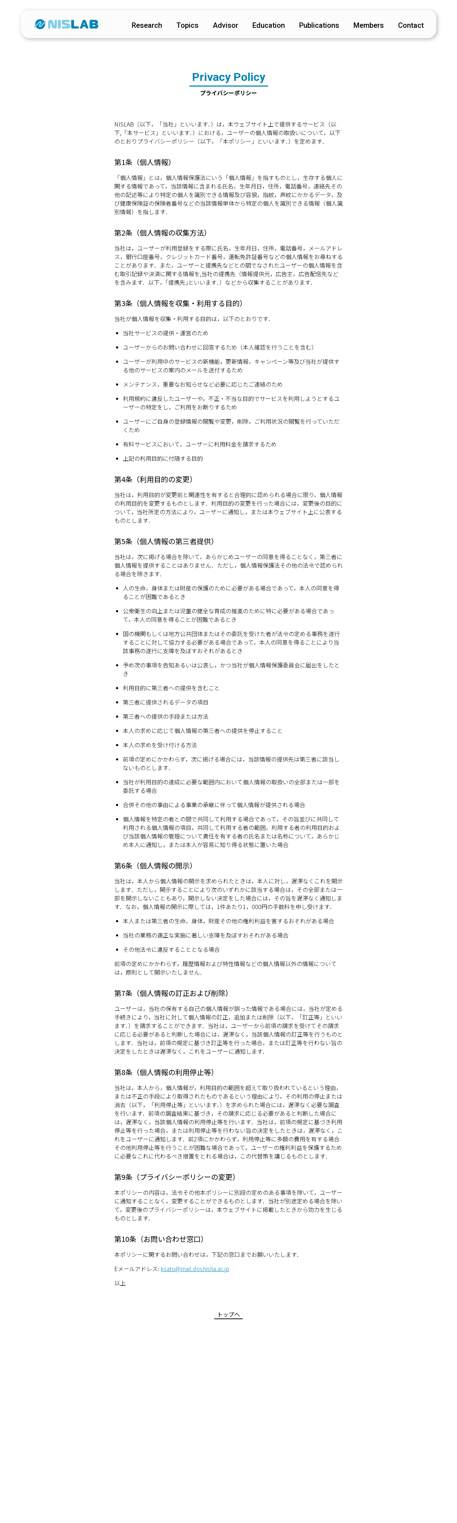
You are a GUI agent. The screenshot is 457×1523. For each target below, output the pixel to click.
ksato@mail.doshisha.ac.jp (195, 1268)
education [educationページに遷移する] (264, 26)
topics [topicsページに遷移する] (183, 26)
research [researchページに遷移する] (143, 26)
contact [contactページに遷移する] (407, 26)
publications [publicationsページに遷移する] (315, 26)
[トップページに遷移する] (69, 26)
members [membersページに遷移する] (365, 26)
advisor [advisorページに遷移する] (221, 26)
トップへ (228, 1314)
